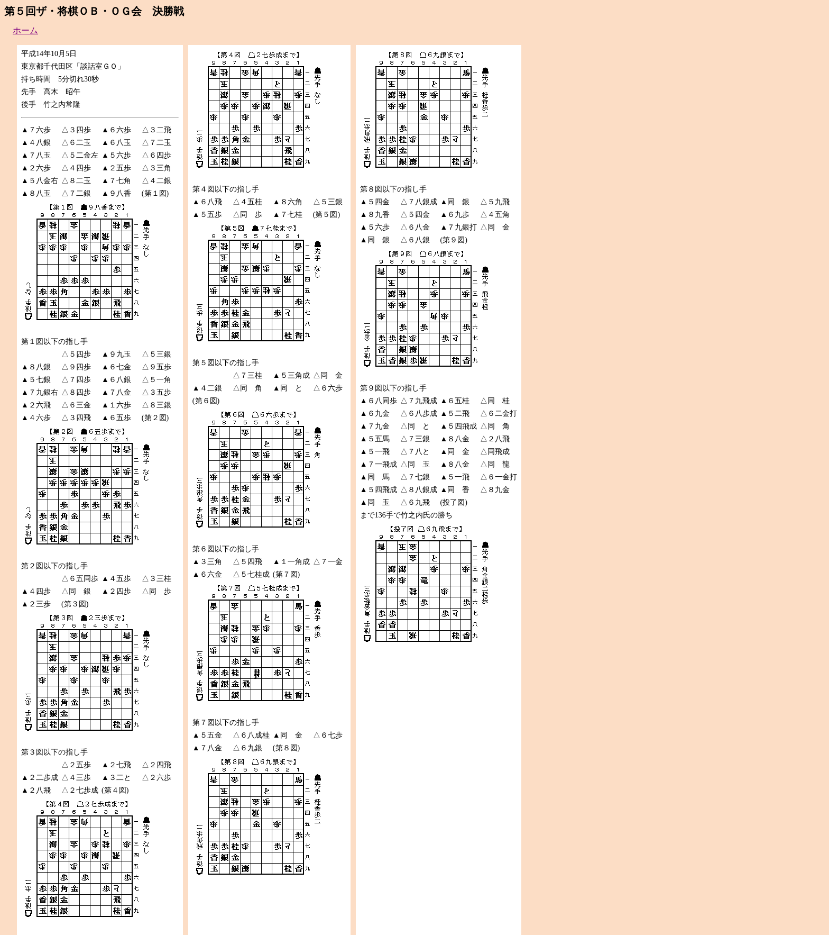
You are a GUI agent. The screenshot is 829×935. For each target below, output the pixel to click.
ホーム (25, 30)
